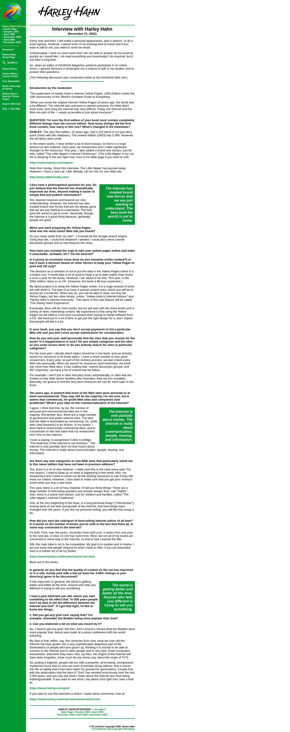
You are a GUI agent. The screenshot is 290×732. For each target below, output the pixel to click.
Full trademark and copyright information (113, 729)
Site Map (15, 108)
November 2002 (11, 42)
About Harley (9, 68)
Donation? (8, 49)
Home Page (9, 29)
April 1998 (8, 34)
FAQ (5, 108)
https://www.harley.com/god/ (49, 688)
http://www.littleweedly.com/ (49, 177)
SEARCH (9, 62)
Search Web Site (11, 103)
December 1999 (11, 37)
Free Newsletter (11, 81)
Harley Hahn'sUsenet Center (10, 75)
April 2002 (8, 39)
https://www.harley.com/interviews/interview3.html (65, 699)
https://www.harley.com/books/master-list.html (62, 556)
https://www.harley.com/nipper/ (51, 162)
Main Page (67, 712)
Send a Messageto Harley (11, 87)
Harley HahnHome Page (9, 55)
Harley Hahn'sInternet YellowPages (10, 96)
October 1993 (10, 31)
